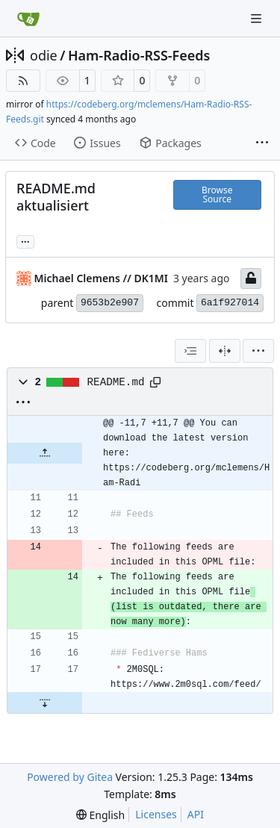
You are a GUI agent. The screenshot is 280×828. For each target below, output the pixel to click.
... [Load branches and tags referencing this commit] (25, 240)
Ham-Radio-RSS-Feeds (139, 55)
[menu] (258, 351)
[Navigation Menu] (258, 18)
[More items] (262, 143)
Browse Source (217, 194)
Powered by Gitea (70, 777)
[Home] (28, 18)
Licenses (156, 814)
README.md (116, 382)
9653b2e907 (110, 302)
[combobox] (190, 351)
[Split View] (224, 351)
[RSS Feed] (23, 80)
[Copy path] (155, 382)
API (195, 814)
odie (43, 55)
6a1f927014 (230, 302)
